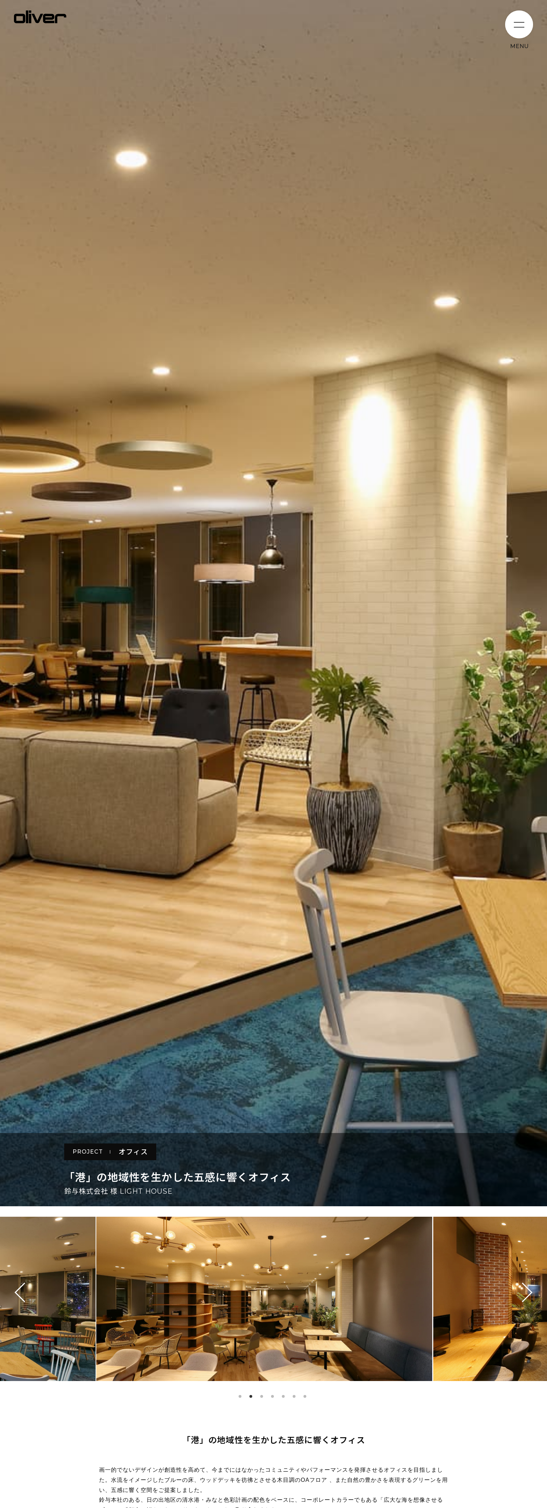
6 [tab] (294, 1396)
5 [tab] (283, 1396)
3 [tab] (261, 1396)
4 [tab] (272, 1396)
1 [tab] (240, 1396)
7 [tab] (305, 1396)
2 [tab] (250, 1396)
